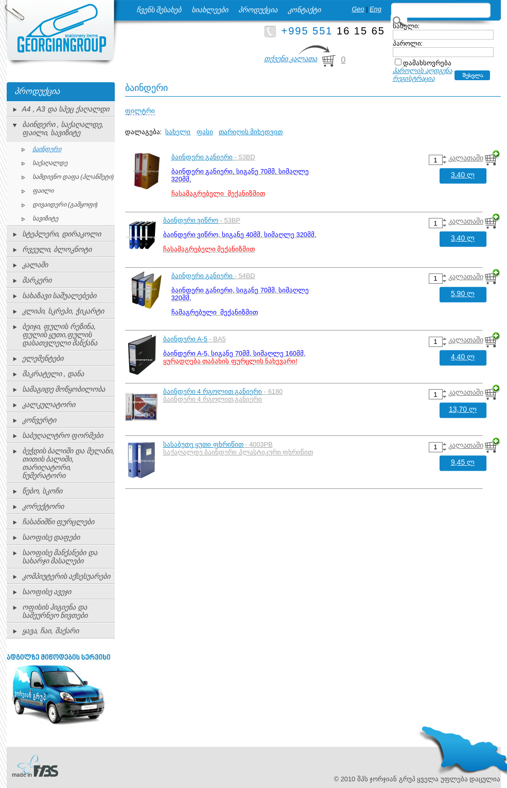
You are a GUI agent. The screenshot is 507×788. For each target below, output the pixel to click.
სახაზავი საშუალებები (59, 295)
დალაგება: (143, 132)
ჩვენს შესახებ (159, 10)
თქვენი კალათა (291, 58)
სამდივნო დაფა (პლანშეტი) (73, 176)
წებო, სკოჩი (42, 491)
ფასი (205, 132)
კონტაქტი (304, 10)
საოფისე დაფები (51, 537)
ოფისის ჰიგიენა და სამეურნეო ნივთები (55, 611)
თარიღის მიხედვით (251, 132)
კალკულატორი (48, 404)
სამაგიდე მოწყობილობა (64, 389)
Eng (375, 9)
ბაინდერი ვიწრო (191, 220)
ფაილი (43, 190)
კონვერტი (39, 420)
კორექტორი (43, 506)
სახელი (177, 132)
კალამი (35, 265)
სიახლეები (209, 10)
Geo (358, 9)
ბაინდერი (46, 149)
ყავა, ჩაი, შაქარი (50, 631)
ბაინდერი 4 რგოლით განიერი (213, 391)
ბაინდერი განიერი (202, 157)
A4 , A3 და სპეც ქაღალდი (65, 109)
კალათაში (465, 158)
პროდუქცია (257, 10)
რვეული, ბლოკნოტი (57, 249)
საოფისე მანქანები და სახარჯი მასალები (60, 556)
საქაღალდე (49, 163)
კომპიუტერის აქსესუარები (66, 576)
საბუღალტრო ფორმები (62, 435)
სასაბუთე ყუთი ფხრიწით (203, 444)
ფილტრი (140, 111)
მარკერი (36, 280)
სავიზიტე (45, 218)
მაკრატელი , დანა (53, 374)
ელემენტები (42, 358)
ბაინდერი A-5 (185, 339)
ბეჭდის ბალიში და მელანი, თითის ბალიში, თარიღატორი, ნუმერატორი (68, 463)
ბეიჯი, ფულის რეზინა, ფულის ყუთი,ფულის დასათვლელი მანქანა (60, 334)
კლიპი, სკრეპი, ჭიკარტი (63, 311)
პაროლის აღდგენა (422, 71)
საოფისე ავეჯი (47, 592)
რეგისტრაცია (413, 78)
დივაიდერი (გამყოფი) (65, 204)
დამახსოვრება (427, 63)
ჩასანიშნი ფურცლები (58, 522)
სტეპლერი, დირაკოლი (61, 234)
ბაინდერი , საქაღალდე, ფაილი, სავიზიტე (63, 128)
